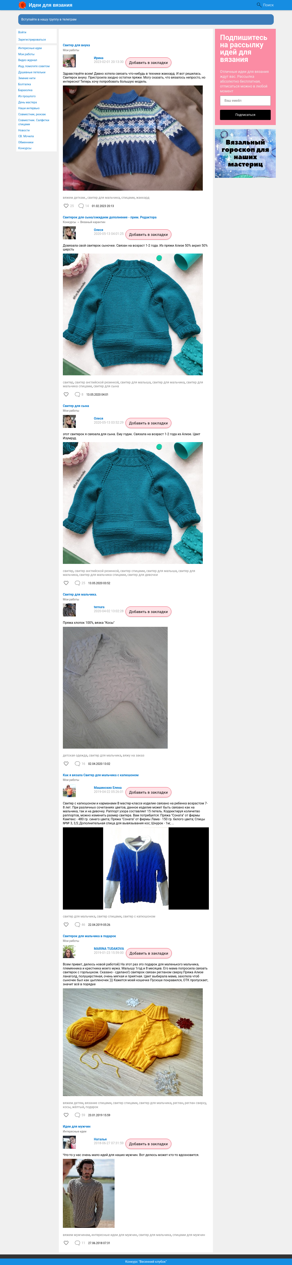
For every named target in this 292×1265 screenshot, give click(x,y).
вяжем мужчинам (76, 1235)
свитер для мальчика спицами (102, 575)
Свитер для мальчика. (80, 594)
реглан (178, 1103)
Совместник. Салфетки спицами (33, 122)
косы (67, 1107)
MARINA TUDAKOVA (109, 949)
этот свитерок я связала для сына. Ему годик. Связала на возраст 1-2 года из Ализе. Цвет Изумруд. (131, 436)
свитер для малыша (135, 382)
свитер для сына (106, 386)
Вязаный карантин (92, 222)
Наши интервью (29, 108)
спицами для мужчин (189, 1235)
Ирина (98, 58)
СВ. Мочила (26, 136)
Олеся (98, 230)
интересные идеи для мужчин (114, 1235)
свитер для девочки (142, 575)
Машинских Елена (108, 788)
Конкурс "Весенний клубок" (146, 1262)
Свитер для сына (76, 406)
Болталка (24, 84)
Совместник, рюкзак (32, 114)
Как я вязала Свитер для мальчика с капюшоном (100, 775)
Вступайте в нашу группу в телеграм (48, 19)
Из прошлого (27, 96)
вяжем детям (73, 1103)
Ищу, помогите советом (34, 66)
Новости (24, 130)
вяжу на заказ (133, 755)
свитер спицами (132, 571)
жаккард (142, 198)
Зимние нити (26, 78)
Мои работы (26, 54)
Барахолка (25, 90)
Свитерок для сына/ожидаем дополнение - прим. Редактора (110, 217)
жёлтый (78, 1107)
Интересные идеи (30, 48)
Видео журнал (27, 60)
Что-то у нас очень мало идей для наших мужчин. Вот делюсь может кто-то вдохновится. (131, 1155)
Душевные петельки (31, 72)
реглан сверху (195, 1103)
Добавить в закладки (148, 62)
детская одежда (75, 755)
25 (72, 206)
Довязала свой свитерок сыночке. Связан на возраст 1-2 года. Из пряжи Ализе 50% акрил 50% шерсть (135, 247)
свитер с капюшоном (139, 916)
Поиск (268, 5)
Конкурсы (24, 148)
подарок (92, 1107)
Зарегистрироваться (32, 39)
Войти (22, 32)
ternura (99, 607)
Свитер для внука (76, 45)
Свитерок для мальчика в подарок (89, 936)
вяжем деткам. (74, 198)
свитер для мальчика (103, 198)
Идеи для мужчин (76, 1126)
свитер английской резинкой (97, 382)
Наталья (100, 1139)
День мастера (27, 102)
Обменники (25, 142)
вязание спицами (98, 1103)
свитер (68, 382)
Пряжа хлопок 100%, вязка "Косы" (89, 623)
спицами (128, 198)
